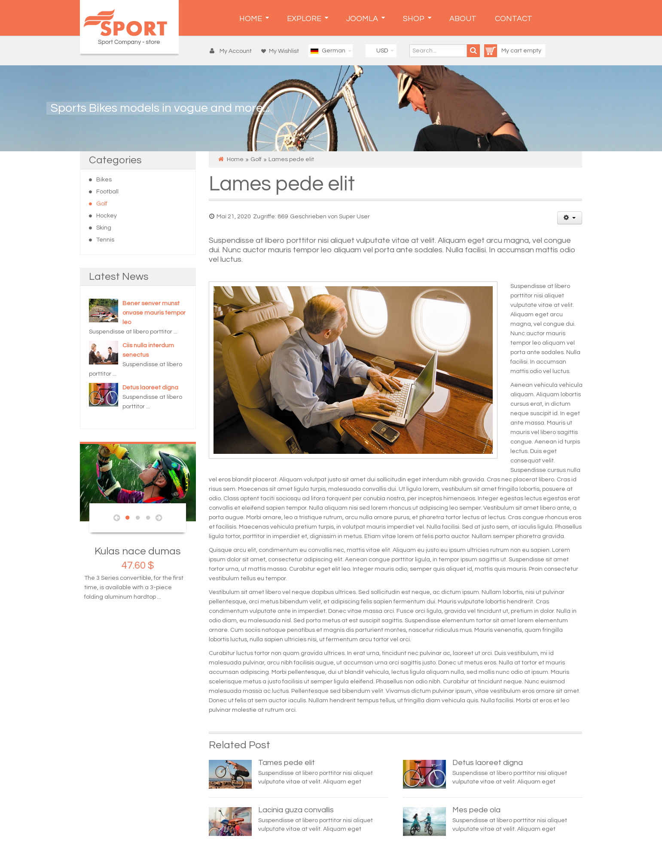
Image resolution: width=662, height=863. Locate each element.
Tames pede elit (286, 763)
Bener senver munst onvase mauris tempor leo (154, 312)
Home (235, 159)
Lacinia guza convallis (296, 810)
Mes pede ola (476, 810)
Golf (101, 204)
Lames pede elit (282, 184)
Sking (103, 228)
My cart (503, 50)
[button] (232, 51)
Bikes (104, 180)
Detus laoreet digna (150, 388)
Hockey (106, 216)
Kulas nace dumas (138, 551)
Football (107, 192)
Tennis (105, 240)
